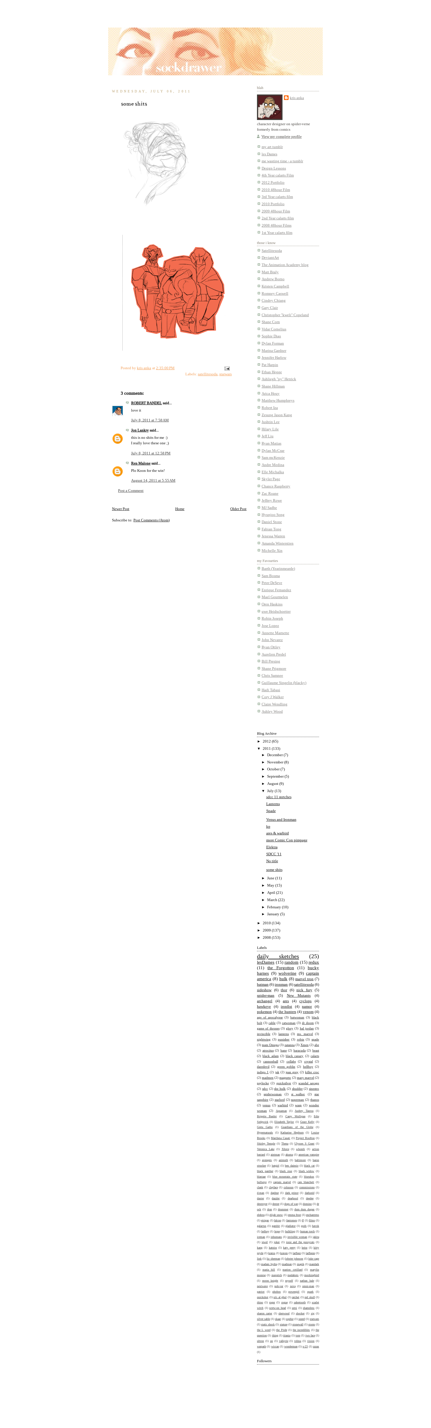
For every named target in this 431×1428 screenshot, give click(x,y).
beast (315, 1050)
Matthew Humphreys (278, 400)
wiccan (275, 1346)
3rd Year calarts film (277, 196)
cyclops (305, 1001)
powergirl (293, 1291)
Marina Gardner (274, 350)
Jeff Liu (268, 436)
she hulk (280, 1089)
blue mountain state (284, 1176)
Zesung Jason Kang (277, 415)
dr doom (308, 1023)
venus (266, 1105)
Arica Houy (271, 393)
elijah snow (276, 1214)
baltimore (300, 1160)
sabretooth (300, 1302)
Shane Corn (271, 322)
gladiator (290, 1225)
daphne (275, 1192)
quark (310, 1291)
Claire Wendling (274, 704)
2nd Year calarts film (278, 218)
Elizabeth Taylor (284, 1121)
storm (311, 1324)
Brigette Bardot (267, 1116)
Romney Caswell (275, 293)
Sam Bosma (271, 576)
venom (308, 1011)
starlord (280, 1100)
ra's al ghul (280, 1297)
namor (307, 1006)
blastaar (261, 1176)
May (271, 885)
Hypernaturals (265, 1132)
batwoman (297, 1017)
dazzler (276, 1198)
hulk (283, 978)
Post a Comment (131, 490)
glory (289, 1028)
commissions (307, 1187)
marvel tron (304, 979)
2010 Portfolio (273, 204)
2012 (267, 741)
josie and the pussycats (300, 1242)
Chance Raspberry (276, 486)
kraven (284, 1253)
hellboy (308, 1067)
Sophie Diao (271, 336)
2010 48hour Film (276, 190)
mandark (314, 1264)
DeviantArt (270, 257)
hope (277, 1231)
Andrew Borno (273, 279)
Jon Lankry (140, 430)
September (276, 776)
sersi (294, 1307)
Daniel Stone (272, 522)
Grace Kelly (307, 1121)
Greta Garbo (265, 1127)
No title (272, 861)
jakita (316, 1236)
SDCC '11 (274, 854)
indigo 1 (263, 1072)
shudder (297, 1089)
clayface (273, 1187)
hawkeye (264, 1006)
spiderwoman (273, 1094)
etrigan (265, 1220)
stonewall (297, 1324)
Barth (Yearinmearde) (278, 568)
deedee (310, 1198)
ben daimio (291, 1165)
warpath (261, 1346)
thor (284, 990)
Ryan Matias (271, 443)
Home (179, 509)
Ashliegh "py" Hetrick (279, 379)
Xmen (304, 1045)
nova (293, 1286)
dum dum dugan (304, 1209)
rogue (284, 1302)
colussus (289, 1187)
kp (268, 826)
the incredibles (301, 1329)
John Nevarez (272, 640)
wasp (298, 1105)
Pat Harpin (270, 365)
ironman (281, 984)
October (273, 769)
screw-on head (277, 1307)
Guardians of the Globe (297, 1127)
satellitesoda (208, 374)
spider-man (265, 995)
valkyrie (283, 1340)
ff (303, 1220)
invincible (263, 1034)
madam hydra (269, 1264)
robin (300, 1039)
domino (307, 1203)
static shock (268, 1324)
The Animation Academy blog (285, 265)
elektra (261, 1214)
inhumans (276, 1236)
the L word (264, 1329)
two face (310, 1335)
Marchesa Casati (280, 1138)
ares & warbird (277, 833)
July (271, 791)
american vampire (308, 1154)
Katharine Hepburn (292, 1132)
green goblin (286, 1067)
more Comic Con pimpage (286, 840)
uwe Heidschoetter (276, 611)
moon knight (270, 1280)
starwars (225, 374)
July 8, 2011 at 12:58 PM (151, 453)
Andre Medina (273, 465)
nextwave (262, 1286)
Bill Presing (271, 661)
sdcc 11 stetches (278, 797)
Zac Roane (270, 493)
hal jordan (307, 1028)
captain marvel (282, 1182)
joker (277, 1242)
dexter (275, 1203)
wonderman (291, 1346)
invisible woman (297, 1236)
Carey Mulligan (295, 1116)
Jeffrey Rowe (272, 500)
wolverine (287, 973)
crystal (308, 1061)
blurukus (309, 1176)
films (312, 1220)
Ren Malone (141, 463)
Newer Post (120, 509)
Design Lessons (274, 168)
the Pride (281, 1329)
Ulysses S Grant (304, 1143)
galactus (261, 1225)
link (259, 1258)
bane (283, 1050)
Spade (271, 811)
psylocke (263, 1083)
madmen (268, 1078)
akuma (289, 1154)
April (271, 892)
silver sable (263, 1318)
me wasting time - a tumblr (282, 161)
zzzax (316, 1346)
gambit (276, 1225)
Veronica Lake (265, 1149)
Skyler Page (271, 479)
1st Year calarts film (277, 232)
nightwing (264, 1039)
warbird (283, 1105)
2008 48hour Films (276, 225)
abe (316, 1045)
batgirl (275, 1165)
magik (300, 1264)
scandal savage (308, 1083)
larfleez (297, 1253)
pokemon (264, 1011)
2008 (267, 937)
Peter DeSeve (272, 583)
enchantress (312, 1214)
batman (263, 984)
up (271, 1340)
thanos (314, 1100)
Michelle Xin (272, 550)
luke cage (313, 1258)
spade (315, 1039)
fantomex (291, 1220)
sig (312, 1313)
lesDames (265, 962)
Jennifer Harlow (274, 357)
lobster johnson (294, 1258)
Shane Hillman (273, 386)
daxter (260, 1198)
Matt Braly (270, 272)
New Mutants (299, 995)
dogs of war (291, 1203)
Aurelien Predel (274, 654)
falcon (277, 1220)
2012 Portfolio (273, 182)
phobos (276, 1291)
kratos (271, 1253)
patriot (261, 1291)
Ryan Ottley (271, 647)
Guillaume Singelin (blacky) (284, 683)
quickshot (262, 1297)
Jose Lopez (270, 625)
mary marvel (305, 1078)
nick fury (304, 990)
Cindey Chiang (274, 300)
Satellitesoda (272, 250)
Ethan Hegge (272, 372)
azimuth (283, 1160)
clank (260, 1187)
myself (289, 1280)
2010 (267, 923)
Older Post (238, 509)
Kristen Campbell (275, 286)
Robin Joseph (272, 618)
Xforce (285, 1149)
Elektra (272, 847)
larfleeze (310, 1253)
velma (297, 1340)
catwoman (289, 1023)
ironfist (286, 1006)
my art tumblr (272, 147)
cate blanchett (306, 1182)
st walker (298, 1094)
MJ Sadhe (269, 507)
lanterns (283, 1034)
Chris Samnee (272, 675)
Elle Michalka (273, 472)
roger (272, 1302)
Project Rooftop (305, 1138)
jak (277, 1072)
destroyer (262, 1203)
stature (283, 1324)
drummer (283, 1209)
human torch (307, 1231)
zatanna (290, 1045)
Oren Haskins (272, 604)
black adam (270, 1056)
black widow (306, 1171)
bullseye (262, 1182)
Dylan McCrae (273, 450)
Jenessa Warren (273, 536)
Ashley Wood (272, 711)
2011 (267, 748)
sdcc (265, 1089)
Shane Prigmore (274, 668)
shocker (300, 1313)
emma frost (294, 1214)
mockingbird (311, 1275)
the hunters (287, 1011)
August (273, 783)
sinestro (314, 1089)
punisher (283, 1039)
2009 (267, 930)
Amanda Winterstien (278, 543)
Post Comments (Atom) (151, 520)
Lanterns (273, 804)
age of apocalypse (270, 1017)
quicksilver (283, 1083)
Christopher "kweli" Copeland (285, 315)
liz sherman (273, 1258)
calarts (315, 1056)
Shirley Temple (266, 1143)
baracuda (300, 1050)
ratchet (295, 1297)
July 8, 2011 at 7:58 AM (150, 420)
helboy (265, 1231)
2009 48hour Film (276, 211)
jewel (265, 1242)
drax (269, 1209)
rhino (260, 1302)
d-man (260, 1192)
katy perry (289, 1247)
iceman (261, 1236)
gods (304, 1225)
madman (287, 1264)
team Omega (270, 1045)
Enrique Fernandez (276, 590)
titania (286, 1335)
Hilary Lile (270, 429)
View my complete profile (281, 136)
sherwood (283, 1313)
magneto (285, 1078)
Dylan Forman (273, 343)
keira (304, 1247)
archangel (264, 1001)
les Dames (269, 154)
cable (272, 1023)
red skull (310, 1297)
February (274, 907)
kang (259, 1247)
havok (315, 1225)
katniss (273, 1247)
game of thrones (268, 1028)
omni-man (308, 1286)
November (275, 762)
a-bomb (300, 1149)
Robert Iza (270, 407)
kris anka (297, 98)
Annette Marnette (275, 633)
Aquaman (281, 1110)
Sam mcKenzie (273, 457)
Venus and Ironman (281, 819)
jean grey (292, 1072)
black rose (286, 1171)
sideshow (264, 990)
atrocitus (268, 1050)
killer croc (312, 1072)
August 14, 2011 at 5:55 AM (153, 480)
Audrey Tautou (304, 1110)
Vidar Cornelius (274, 329)
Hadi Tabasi (271, 690)
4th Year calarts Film (278, 175)
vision (310, 1340)
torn (298, 1335)
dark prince (291, 1192)
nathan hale (307, 1280)
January (273, 914)
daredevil (263, 1067)
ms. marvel (305, 1034)
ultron (260, 1340)
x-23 (305, 1346)
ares (286, 1001)
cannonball (270, 1061)
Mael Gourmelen (275, 597)
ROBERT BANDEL (146, 403)
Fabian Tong (271, 529)
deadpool (293, 1198)
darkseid (309, 1192)
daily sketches (278, 956)
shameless (308, 1307)
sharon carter (264, 1313)
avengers (267, 1160)
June (271, 878)
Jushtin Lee (271, 422)
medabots (292, 1275)
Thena (284, 1143)
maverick (276, 1275)
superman (297, 1100)
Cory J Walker (273, 697)
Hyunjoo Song (273, 514)
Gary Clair (270, 307)
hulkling (290, 1231)
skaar (278, 1318)
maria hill (268, 1269)
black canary (294, 1056)
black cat (309, 1165)
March (272, 900)
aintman (275, 1154)
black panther (265, 1171)
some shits (274, 869)
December (275, 755)
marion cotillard (292, 1269)
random (291, 962)
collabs (291, 1061)
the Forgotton (280, 967)
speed (301, 1318)
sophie (290, 1318)
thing (275, 1335)
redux (314, 962)
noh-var (278, 1286)
